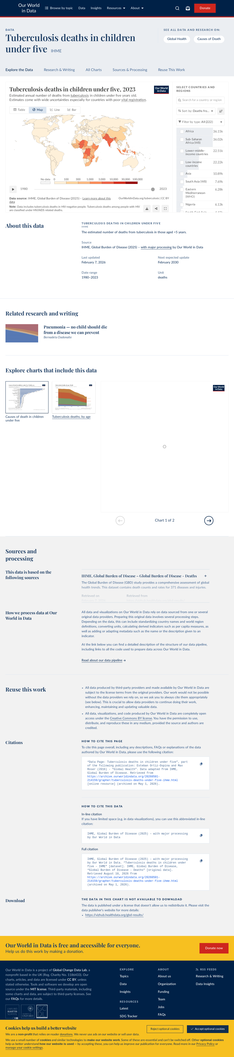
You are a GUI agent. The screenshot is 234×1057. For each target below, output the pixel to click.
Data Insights (205, 991)
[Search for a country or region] (200, 100)
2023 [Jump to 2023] (163, 189)
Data (81, 8)
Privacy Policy (205, 1044)
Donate (205, 8)
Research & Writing (59, 70)
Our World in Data (29, 8)
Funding (163, 999)
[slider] (153, 189)
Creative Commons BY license (131, 718)
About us (164, 984)
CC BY (165, 198)
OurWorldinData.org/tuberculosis (139, 198)
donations (66, 1034)
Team (161, 1007)
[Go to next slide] (208, 520)
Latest (124, 1016)
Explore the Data (19, 70)
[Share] (156, 208)
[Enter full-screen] (165, 208)
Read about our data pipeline (103, 660)
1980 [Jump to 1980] (24, 189)
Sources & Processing (130, 70)
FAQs (15, 1006)
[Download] (147, 208)
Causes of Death (209, 39)
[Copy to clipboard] (196, 764)
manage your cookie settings (24, 1047)
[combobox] (177, 8)
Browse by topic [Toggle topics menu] (59, 8)
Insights (96, 8)
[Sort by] (195, 111)
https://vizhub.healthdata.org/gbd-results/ (114, 923)
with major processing (156, 247)
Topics (124, 984)
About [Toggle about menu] (137, 8)
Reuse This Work (171, 70)
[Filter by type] (200, 122)
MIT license (38, 997)
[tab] (19, 110)
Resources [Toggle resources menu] (116, 8)
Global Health (176, 39)
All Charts (94, 70)
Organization (167, 991)
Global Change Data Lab (70, 978)
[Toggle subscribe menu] (187, 8)
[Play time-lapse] (13, 189)
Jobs (161, 1015)
